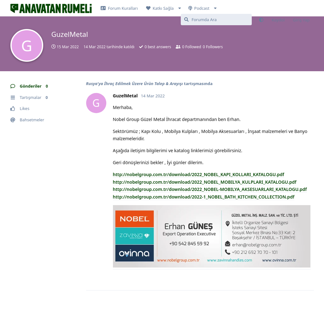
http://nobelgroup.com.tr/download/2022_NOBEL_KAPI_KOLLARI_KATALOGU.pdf (198, 174)
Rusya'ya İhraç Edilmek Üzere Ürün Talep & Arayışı (134, 83)
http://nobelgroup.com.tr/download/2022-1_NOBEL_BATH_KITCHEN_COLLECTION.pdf (204, 197)
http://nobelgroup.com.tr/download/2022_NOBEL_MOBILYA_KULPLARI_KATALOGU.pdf (205, 182)
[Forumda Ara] (216, 19)
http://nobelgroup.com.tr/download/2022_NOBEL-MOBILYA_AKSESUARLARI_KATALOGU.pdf (210, 189)
